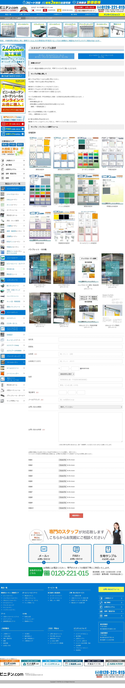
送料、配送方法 (7, 638)
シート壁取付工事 (76, 595)
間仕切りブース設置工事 (78, 602)
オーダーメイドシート (56, 598)
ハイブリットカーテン (9, 609)
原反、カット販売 (55, 600)
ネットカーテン (7, 607)
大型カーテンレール (30, 598)
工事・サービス (24, 14)
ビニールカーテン (8, 595)
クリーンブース (7, 619)
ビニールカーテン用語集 (56, 643)
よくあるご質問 (54, 641)
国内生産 (38, 10)
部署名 (30, 347)
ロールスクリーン (8, 602)
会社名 (30, 339)
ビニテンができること (82, 634)
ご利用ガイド (57, 14)
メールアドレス (34, 399)
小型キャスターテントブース (11, 616)
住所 (30, 377)
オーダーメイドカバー (56, 595)
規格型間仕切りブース (9, 621)
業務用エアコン (29, 621)
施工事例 (74, 14)
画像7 (30, 492)
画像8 (30, 497)
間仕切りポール (29, 595)
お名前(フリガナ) (34, 361)
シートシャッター (29, 619)
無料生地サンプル (55, 638)
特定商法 (78, 650)
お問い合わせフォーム (56, 634)
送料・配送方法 (11, 173)
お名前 (30, 354)
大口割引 (27, 634)
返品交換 (5, 643)
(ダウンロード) (40, 286)
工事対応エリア (29, 641)
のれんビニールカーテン (9, 600)
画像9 (30, 503)
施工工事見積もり (29, 638)
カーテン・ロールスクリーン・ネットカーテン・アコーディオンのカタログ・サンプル (51, 56)
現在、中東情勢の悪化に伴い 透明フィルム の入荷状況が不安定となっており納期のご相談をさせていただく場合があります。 (50, 41)
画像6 (30, 486)
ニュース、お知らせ (81, 641)
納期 (7, 178)
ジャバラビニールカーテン (10, 598)
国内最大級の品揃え (67, 10)
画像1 (30, 460)
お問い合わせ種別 (34, 407)
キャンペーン (41, 14)
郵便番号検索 (85, 368)
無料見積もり (28, 636)
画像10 (30, 508)
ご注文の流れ (6, 636)
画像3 (30, 470)
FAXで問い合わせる (55, 636)
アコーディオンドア (8, 605)
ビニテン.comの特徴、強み (83, 643)
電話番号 (31, 392)
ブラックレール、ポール (31, 600)
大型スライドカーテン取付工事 (79, 598)
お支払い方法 (6, 645)
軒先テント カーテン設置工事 (79, 600)
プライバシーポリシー (82, 648)
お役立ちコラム (90, 14)
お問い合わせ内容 (34, 429)
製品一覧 (8, 14)
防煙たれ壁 (28, 616)
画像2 (30, 465)
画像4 (30, 476)
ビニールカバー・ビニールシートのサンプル (101, 56)
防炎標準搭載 (51, 10)
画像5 (30, 481)
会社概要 (78, 645)
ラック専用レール (29, 602)
